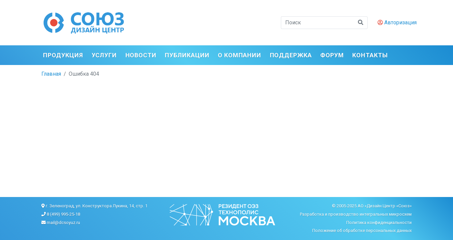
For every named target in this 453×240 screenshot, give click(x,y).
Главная (51, 74)
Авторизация (397, 22)
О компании (239, 55)
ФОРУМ (332, 55)
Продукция (63, 55)
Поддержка (291, 55)
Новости (140, 55)
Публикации (187, 55)
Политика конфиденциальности (379, 222)
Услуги (104, 55)
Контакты (370, 55)
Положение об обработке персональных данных (362, 230)
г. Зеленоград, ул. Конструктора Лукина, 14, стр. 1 (96, 205)
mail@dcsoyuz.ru (63, 222)
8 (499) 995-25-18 (63, 214)
